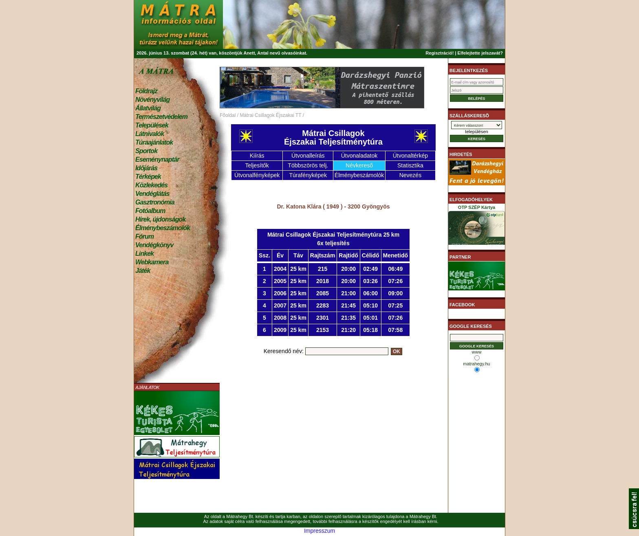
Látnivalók (149, 133)
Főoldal (228, 115)
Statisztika (410, 165)
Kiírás (257, 155)
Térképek (148, 176)
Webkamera (151, 262)
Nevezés (410, 175)
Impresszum (319, 530)
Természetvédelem (161, 116)
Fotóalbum (150, 210)
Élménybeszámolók (162, 227)
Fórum (144, 236)
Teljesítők (257, 165)
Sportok (146, 150)
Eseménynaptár (157, 159)
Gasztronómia (154, 202)
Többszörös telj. (308, 165)
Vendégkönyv (154, 245)
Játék (142, 270)
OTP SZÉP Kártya (476, 226)
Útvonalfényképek (257, 175)
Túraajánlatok (154, 142)
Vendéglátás (152, 193)
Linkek (144, 253)
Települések (151, 125)
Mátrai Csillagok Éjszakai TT (270, 115)
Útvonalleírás (308, 155)
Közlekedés (151, 185)
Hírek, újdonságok (160, 219)
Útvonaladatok (359, 155)
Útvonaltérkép (410, 155)
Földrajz (146, 91)
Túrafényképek (308, 175)
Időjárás (146, 168)
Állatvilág (148, 108)
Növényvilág (152, 99)
